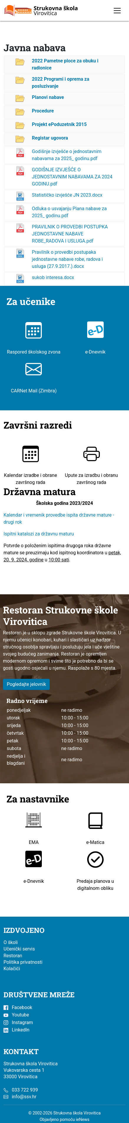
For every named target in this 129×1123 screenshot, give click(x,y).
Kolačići (12, 968)
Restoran (13, 955)
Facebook (18, 1007)
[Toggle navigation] (117, 10)
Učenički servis (19, 949)
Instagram (18, 1022)
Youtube (16, 1015)
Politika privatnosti (23, 962)
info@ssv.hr (24, 1096)
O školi (11, 942)
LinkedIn (16, 1030)
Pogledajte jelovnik (26, 684)
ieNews (83, 1119)
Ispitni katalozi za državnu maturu (39, 533)
